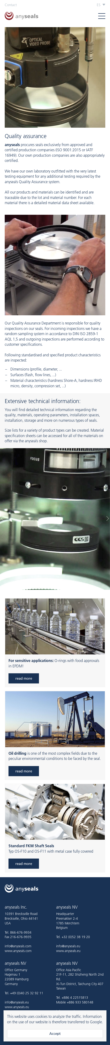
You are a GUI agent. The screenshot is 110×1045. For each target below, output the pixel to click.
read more (23, 678)
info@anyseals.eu (68, 946)
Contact (11, 5)
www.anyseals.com (18, 951)
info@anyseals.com (18, 946)
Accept (55, 1033)
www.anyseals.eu (68, 951)
